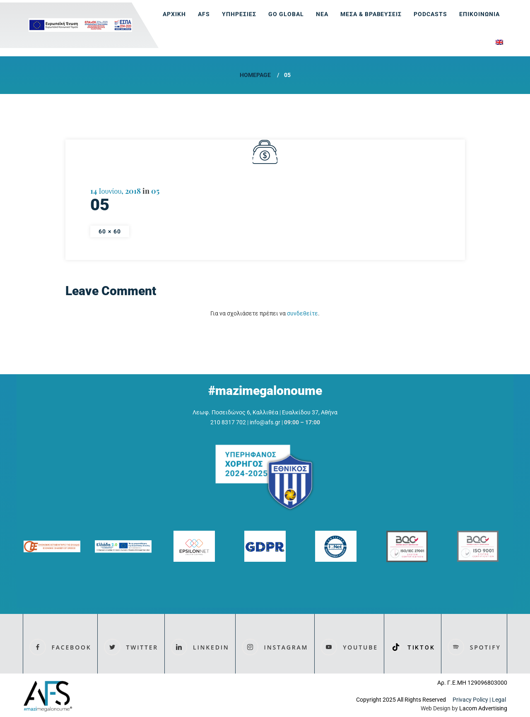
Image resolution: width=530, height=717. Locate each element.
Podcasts (430, 14)
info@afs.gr (265, 422)
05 (155, 191)
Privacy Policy (470, 699)
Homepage (255, 75)
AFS (204, 14)
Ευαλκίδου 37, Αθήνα (309, 412)
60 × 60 (110, 231)
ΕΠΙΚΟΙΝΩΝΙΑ (479, 14)
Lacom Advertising (483, 708)
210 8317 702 (228, 422)
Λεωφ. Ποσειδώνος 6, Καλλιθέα (235, 412)
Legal (499, 699)
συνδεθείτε (302, 313)
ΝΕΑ (322, 14)
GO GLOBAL (286, 14)
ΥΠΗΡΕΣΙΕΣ (239, 14)
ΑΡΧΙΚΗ (174, 14)
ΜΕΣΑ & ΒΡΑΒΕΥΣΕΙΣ (371, 14)
